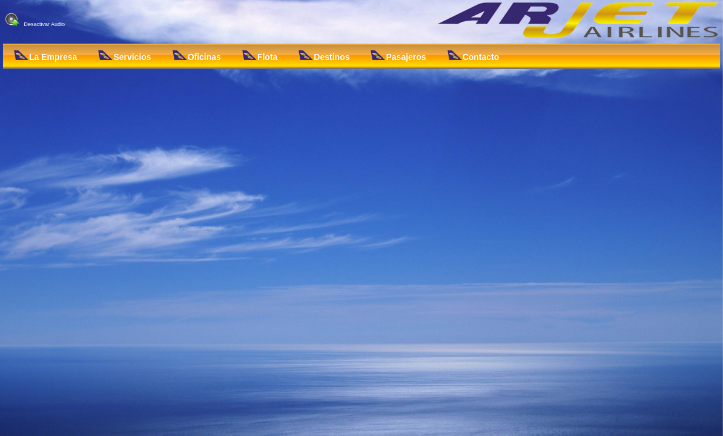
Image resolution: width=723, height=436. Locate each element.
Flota (259, 56)
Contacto (473, 56)
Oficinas (197, 56)
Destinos (324, 56)
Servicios (124, 56)
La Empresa (45, 56)
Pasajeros (398, 56)
